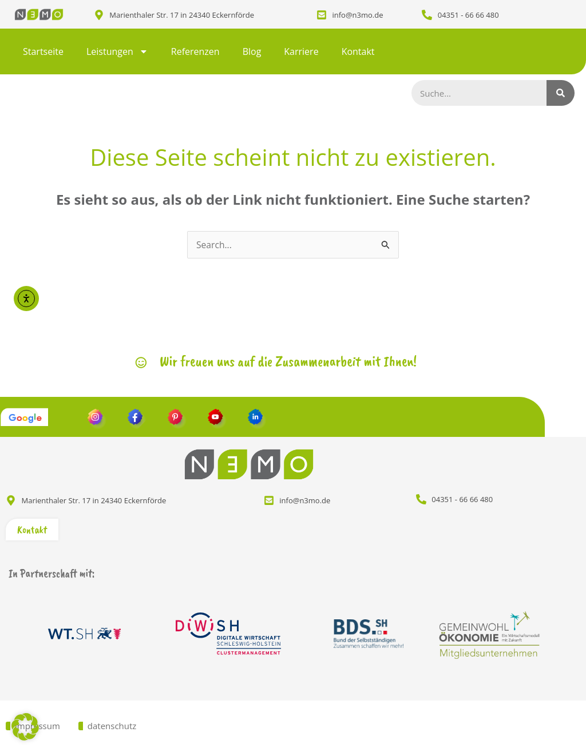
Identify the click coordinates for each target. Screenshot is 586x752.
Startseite (43, 51)
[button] (25, 727)
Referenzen (195, 51)
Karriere (301, 51)
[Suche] (561, 93)
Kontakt (358, 51)
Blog (252, 51)
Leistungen (117, 51)
